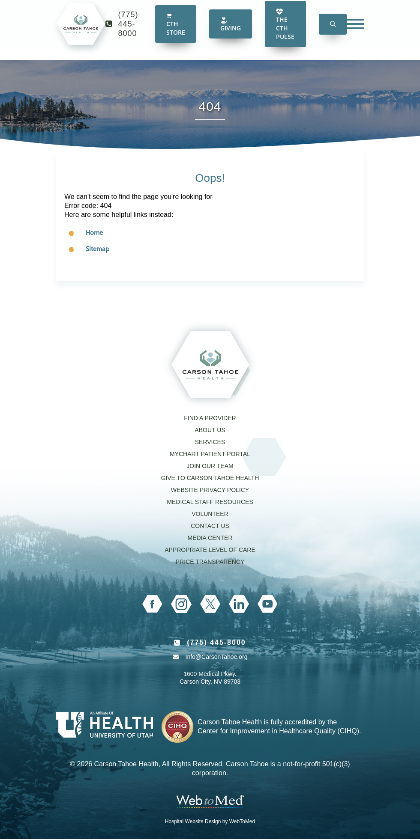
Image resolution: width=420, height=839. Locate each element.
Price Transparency (210, 561)
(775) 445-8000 (128, 31)
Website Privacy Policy (210, 489)
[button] (333, 31)
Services (210, 442)
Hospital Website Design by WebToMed (210, 821)
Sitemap (97, 249)
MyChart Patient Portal (210, 454)
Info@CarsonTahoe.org (217, 656)
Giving (230, 32)
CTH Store (175, 32)
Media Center (209, 537)
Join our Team (209, 465)
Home (94, 233)
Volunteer (210, 513)
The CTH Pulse (285, 32)
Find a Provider (210, 418)
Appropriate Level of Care (210, 549)
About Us (210, 430)
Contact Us (210, 525)
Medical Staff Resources (210, 501)
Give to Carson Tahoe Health (210, 477)
